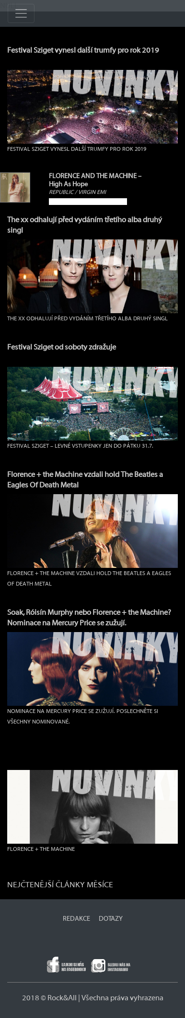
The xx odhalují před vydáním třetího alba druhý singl (87, 318)
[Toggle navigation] (21, 13)
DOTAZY (111, 919)
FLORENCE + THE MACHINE (41, 849)
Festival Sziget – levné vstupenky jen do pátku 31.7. (80, 445)
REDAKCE (76, 919)
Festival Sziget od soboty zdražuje (61, 347)
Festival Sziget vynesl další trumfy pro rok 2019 (83, 50)
